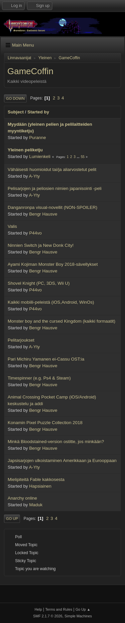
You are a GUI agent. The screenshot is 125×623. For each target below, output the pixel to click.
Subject (16, 111)
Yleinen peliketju (25, 149)
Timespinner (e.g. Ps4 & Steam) (39, 378)
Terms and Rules (58, 609)
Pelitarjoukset (21, 340)
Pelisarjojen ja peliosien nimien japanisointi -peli (55, 188)
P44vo (35, 233)
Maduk (35, 504)
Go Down (15, 98)
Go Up (12, 519)
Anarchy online (22, 498)
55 (82, 157)
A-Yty (34, 176)
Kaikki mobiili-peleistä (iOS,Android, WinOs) (51, 302)
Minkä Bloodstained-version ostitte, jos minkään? (56, 441)
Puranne (37, 137)
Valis (12, 226)
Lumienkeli (39, 156)
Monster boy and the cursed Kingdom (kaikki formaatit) (61, 321)
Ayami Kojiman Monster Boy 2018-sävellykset (53, 264)
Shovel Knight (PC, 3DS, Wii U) (39, 283)
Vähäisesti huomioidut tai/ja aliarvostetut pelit (52, 169)
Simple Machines (78, 616)
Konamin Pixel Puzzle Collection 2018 (45, 422)
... (78, 157)
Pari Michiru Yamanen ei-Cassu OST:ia (46, 359)
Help (38, 609)
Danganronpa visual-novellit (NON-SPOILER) (52, 207)
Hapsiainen (40, 486)
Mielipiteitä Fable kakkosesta (36, 479)
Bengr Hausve (43, 214)
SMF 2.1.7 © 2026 (47, 616)
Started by (38, 111)
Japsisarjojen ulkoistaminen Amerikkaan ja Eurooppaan (62, 460)
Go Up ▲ (82, 609)
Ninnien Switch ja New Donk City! (41, 245)
